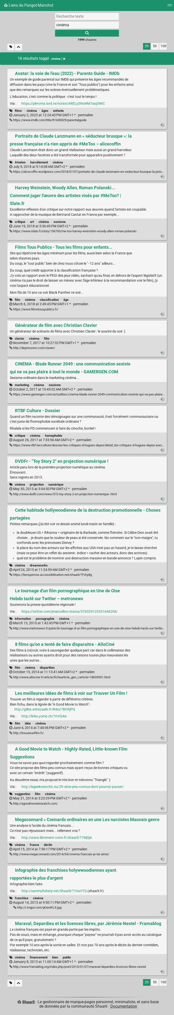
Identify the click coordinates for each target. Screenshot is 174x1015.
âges (45, 111)
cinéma (32, 111)
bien (55, 957)
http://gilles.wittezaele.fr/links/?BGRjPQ (44, 709)
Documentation (123, 1006)
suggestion (22, 794)
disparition (47, 667)
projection (37, 484)
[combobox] (87, 25)
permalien (51, 115)
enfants (58, 111)
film (17, 300)
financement (38, 957)
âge (66, 300)
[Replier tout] (18, 47)
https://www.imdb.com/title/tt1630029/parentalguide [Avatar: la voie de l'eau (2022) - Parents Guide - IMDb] (48, 120)
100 (163, 46)
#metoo (20, 162)
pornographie (45, 619)
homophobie (53, 435)
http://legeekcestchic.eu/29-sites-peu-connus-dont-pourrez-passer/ (72, 787)
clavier (19, 338)
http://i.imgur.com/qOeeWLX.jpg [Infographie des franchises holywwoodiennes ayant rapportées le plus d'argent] (37, 907)
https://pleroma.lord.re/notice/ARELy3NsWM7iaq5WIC (63, 104)
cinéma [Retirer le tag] (58, 58)
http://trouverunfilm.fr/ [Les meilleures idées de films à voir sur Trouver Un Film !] (26, 733)
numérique (55, 484)
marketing (22, 385)
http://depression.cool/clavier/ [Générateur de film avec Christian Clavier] (32, 348)
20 (147, 46)
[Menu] (170, 6)
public (67, 957)
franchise (21, 898)
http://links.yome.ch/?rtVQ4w (44, 716)
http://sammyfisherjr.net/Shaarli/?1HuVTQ (54, 891)
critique (20, 222)
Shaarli (28, 1002)
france (34, 845)
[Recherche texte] (87, 16)
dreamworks (39, 565)
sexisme (60, 222)
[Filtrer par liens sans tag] (10, 47)
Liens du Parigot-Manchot (28, 5)
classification (49, 300)
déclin (48, 845)
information (23, 619)
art (32, 222)
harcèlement (39, 162)
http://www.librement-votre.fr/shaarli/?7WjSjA (56, 838)
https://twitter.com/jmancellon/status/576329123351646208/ (69, 611)
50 (155, 46)
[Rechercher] (87, 33)
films (18, 111)
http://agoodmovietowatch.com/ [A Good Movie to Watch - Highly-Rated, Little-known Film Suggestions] (33, 803)
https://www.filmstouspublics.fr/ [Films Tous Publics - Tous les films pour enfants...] (33, 309)
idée (28, 723)
